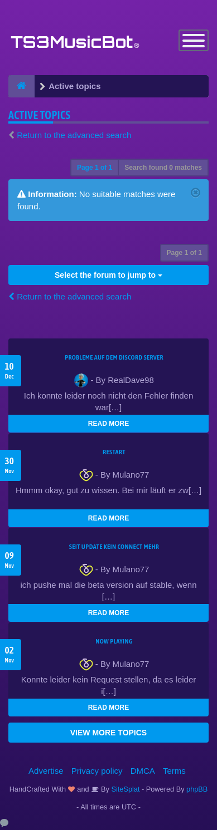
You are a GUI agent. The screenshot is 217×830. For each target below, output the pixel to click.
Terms (174, 770)
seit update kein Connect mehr (114, 547)
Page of (94, 167)
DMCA (143, 770)
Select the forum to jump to (108, 275)
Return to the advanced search (74, 135)
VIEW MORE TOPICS (108, 732)
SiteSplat (124, 789)
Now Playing (113, 641)
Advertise (46, 770)
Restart (114, 452)
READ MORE (108, 424)
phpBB (197, 789)
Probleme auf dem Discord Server (114, 357)
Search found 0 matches (163, 167)
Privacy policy (97, 770)
